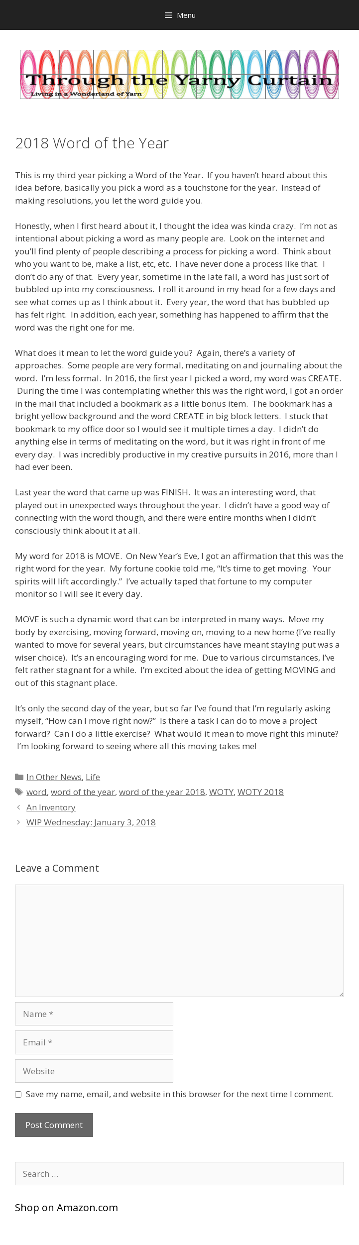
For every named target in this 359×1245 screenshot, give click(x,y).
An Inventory (51, 807)
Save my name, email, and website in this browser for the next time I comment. (180, 1094)
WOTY (221, 791)
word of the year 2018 (162, 791)
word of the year (83, 791)
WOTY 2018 (261, 791)
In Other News (54, 777)
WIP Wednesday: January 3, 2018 (91, 822)
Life (93, 777)
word (36, 791)
